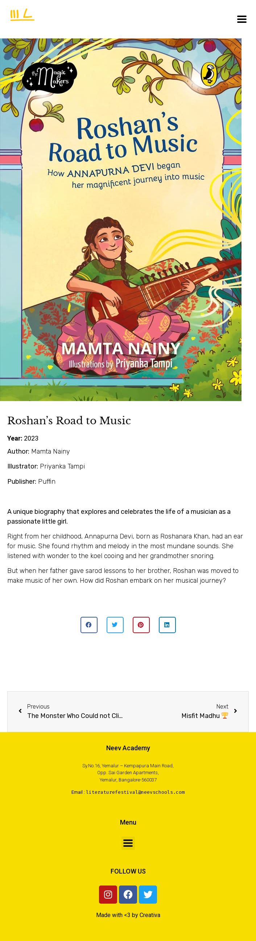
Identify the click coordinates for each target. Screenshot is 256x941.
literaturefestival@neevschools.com (135, 792)
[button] (89, 625)
